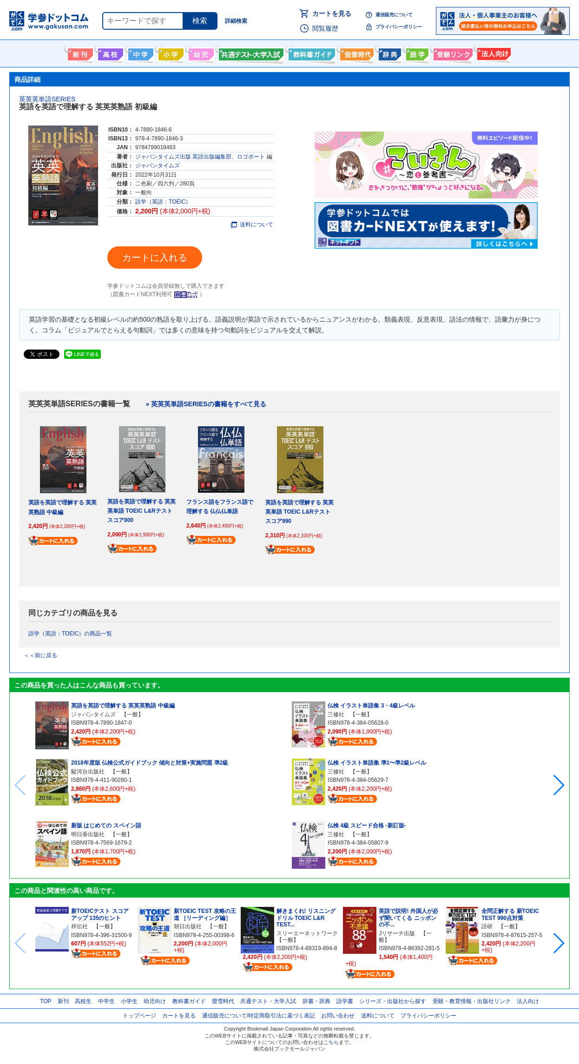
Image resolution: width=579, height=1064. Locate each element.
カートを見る (331, 13)
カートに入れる (154, 257)
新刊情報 (79, 52)
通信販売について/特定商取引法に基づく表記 (258, 1015)
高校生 (83, 1001)
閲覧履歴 (325, 28)
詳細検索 (236, 21)
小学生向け (170, 52)
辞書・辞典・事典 (388, 52)
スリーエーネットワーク (307, 933)
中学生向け (140, 52)
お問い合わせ (338, 1015)
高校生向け (109, 52)
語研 (487, 926)
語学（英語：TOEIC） (163, 201)
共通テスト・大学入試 (250, 52)
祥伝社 (79, 926)
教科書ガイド (310, 52)
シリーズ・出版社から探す (392, 1001)
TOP (45, 1001)
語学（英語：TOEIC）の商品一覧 (70, 633)
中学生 (106, 1001)
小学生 (129, 1001)
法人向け (493, 52)
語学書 (416, 52)
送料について (252, 224)
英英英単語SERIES (47, 99)
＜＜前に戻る (40, 655)
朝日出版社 (188, 926)
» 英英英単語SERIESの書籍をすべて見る (206, 404)
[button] (558, 785)
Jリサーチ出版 (397, 933)
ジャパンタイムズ (157, 165)
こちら (331, 1042)
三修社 (336, 714)
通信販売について (394, 14)
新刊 (63, 1001)
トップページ (139, 1015)
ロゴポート (251, 156)
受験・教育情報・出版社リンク (472, 1001)
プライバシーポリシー (398, 26)
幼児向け (200, 52)
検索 (199, 21)
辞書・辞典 (316, 1001)
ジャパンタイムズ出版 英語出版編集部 (183, 156)
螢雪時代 (355, 52)
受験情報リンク (452, 52)
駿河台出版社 (88, 771)
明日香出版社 (88, 834)
